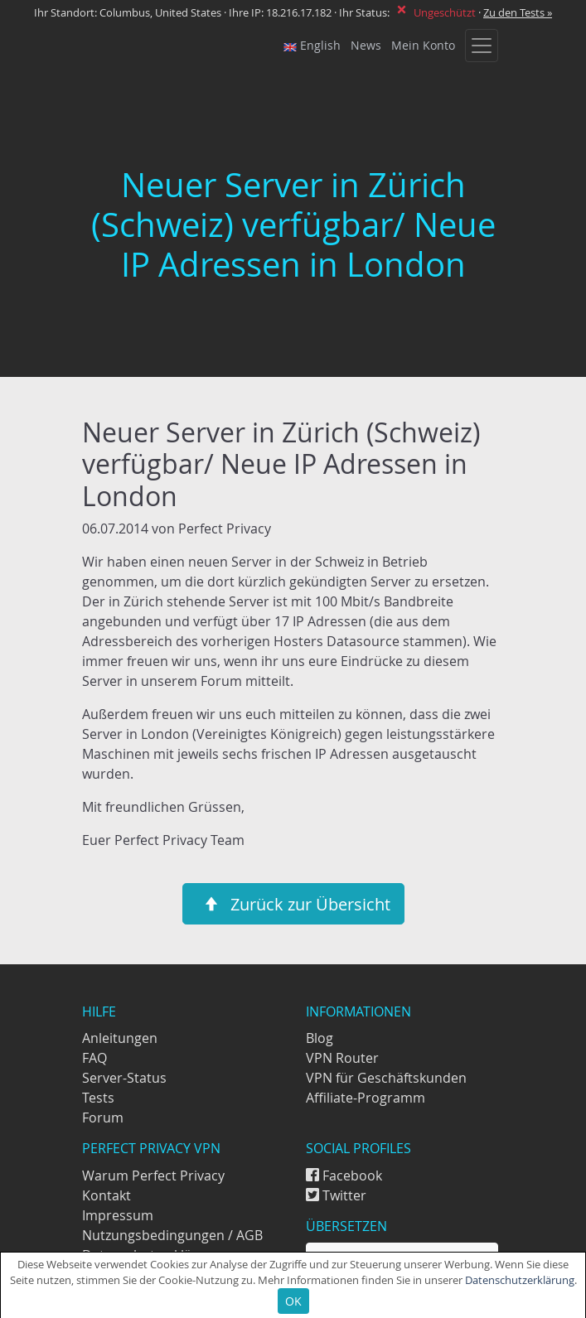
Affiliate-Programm (365, 1098)
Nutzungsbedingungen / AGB (172, 1235)
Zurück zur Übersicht (293, 904)
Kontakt (106, 1195)
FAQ (94, 1058)
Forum (102, 1117)
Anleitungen (119, 1038)
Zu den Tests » (517, 13)
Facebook (344, 1175)
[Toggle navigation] (481, 45)
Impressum (117, 1215)
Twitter (336, 1195)
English (312, 45)
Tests (98, 1098)
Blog (319, 1038)
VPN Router (342, 1058)
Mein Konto (423, 45)
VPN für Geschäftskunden (386, 1078)
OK (293, 1301)
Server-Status (124, 1078)
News (366, 45)
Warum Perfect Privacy (153, 1175)
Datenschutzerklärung (519, 1280)
